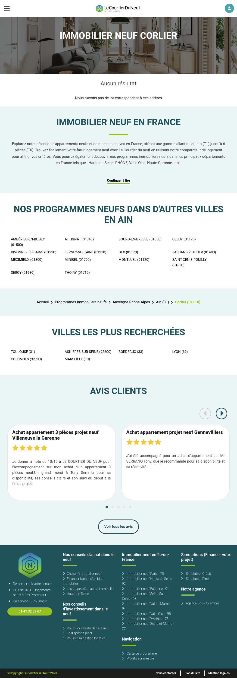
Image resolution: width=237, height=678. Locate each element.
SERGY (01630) (22, 272)
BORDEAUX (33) (130, 351)
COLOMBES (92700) (26, 359)
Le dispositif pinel (77, 633)
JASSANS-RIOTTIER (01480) (194, 252)
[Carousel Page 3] (118, 507)
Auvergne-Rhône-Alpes (131, 302)
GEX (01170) (128, 252)
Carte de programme (139, 653)
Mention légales (219, 673)
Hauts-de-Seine (76, 593)
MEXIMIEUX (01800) (26, 259)
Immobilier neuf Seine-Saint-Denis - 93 (145, 596)
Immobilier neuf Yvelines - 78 (145, 618)
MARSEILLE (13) (77, 359)
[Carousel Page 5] (130, 507)
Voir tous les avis (118, 526)
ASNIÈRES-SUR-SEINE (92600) (88, 351)
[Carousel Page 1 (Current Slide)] (107, 507)
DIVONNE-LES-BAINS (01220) (33, 252)
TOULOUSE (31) (23, 351)
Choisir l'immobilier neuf (82, 573)
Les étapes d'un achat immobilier (89, 588)
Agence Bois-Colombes (200, 603)
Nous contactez (166, 673)
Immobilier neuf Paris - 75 (143, 573)
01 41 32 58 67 (30, 611)
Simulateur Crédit (196, 573)
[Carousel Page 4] (124, 507)
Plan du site (192, 673)
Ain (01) (162, 302)
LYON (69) (180, 351)
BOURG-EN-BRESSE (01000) (140, 239)
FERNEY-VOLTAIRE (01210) (85, 252)
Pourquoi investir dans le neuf (86, 628)
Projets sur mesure (138, 658)
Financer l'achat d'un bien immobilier (83, 581)
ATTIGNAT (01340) (79, 239)
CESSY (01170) (184, 239)
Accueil (43, 302)
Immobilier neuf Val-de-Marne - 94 (146, 606)
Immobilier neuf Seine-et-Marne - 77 (148, 626)
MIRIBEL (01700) (78, 259)
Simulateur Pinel (195, 578)
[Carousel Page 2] (112, 507)
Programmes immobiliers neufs (81, 302)
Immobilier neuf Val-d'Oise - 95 (146, 613)
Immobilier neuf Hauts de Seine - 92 (148, 581)
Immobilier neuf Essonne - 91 (145, 588)
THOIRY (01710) (77, 272)
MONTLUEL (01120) (134, 259)
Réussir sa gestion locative (84, 638)
